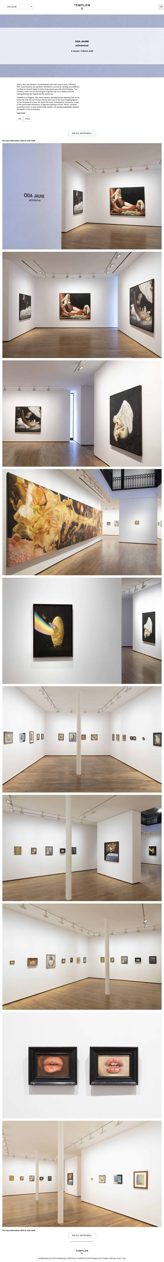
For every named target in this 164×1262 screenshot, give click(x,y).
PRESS (27, 119)
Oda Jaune (19, 7)
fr (161, 7)
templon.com (96, 1258)
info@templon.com (45, 1258)
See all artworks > (82, 133)
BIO (19, 119)
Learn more (21, 113)
